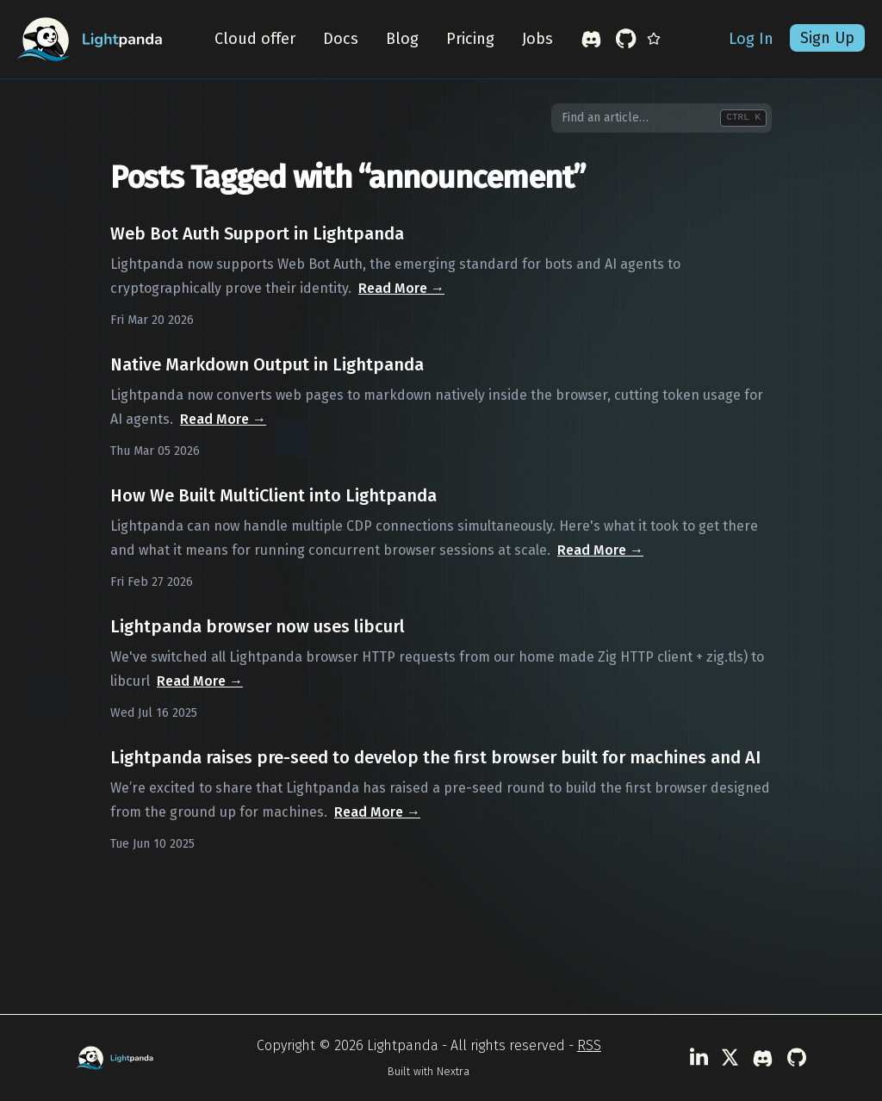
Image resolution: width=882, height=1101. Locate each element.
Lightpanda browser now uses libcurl (257, 626)
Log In (751, 39)
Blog (402, 39)
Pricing (470, 39)
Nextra (453, 1071)
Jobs (537, 39)
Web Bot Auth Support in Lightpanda (257, 233)
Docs (340, 39)
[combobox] (661, 118)
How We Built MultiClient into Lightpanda (273, 495)
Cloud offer (254, 39)
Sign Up (827, 38)
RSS (589, 1045)
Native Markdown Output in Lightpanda (267, 364)
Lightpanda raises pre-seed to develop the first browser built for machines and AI (435, 757)
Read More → (401, 288)
